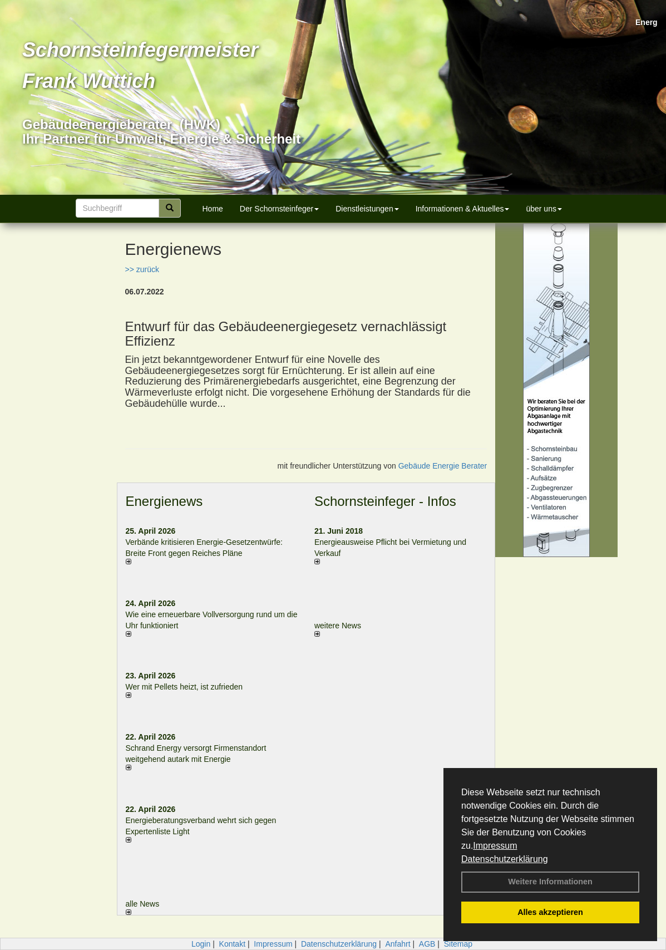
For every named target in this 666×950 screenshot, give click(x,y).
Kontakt (232, 943)
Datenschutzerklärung (504, 859)
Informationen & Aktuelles (463, 208)
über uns (543, 208)
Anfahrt (397, 943)
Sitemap (458, 943)
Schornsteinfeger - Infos (385, 501)
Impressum (495, 845)
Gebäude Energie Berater (442, 465)
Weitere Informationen (550, 881)
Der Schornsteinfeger (279, 208)
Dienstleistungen (367, 208)
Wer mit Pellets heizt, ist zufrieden (184, 686)
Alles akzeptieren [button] (550, 912)
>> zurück (142, 269)
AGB (427, 943)
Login (200, 943)
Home (213, 208)
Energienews (164, 501)
